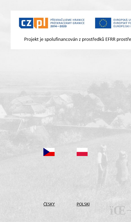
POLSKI (82, 204)
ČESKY (48, 204)
